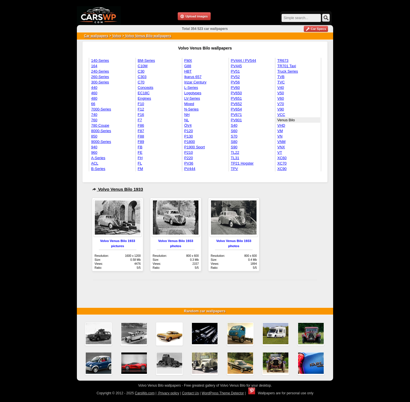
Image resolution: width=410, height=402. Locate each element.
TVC (281, 82)
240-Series (100, 71)
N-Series (191, 109)
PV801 (236, 120)
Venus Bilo (286, 120)
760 (94, 120)
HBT (188, 71)
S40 (234, 125)
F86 (141, 125)
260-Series (100, 77)
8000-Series (101, 131)
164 (94, 66)
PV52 (235, 77)
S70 (234, 136)
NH (187, 114)
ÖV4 (188, 125)
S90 (234, 147)
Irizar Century (195, 82)
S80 (234, 142)
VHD (281, 125)
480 (94, 98)
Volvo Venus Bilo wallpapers (147, 36)
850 (94, 136)
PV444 (189, 169)
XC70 (282, 163)
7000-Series (101, 109)
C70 (141, 82)
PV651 (236, 98)
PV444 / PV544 (243, 60)
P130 (188, 136)
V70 (280, 104)
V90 (280, 109)
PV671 (236, 114)
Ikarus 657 (193, 77)
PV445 (236, 66)
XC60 (282, 158)
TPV (234, 169)
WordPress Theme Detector (223, 393)
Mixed (189, 104)
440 (94, 87)
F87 (141, 131)
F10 (141, 104)
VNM (281, 142)
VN (279, 136)
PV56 (235, 82)
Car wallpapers (96, 36)
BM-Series (146, 60)
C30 (141, 71)
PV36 (188, 163)
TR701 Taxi (286, 66)
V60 (280, 98)
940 (94, 147)
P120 (188, 131)
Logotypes (192, 93)
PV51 (235, 71)
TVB (280, 77)
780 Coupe (100, 125)
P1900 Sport (194, 147)
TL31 (235, 158)
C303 (142, 77)
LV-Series (192, 98)
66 (93, 104)
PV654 (236, 109)
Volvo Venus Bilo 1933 (117, 189)
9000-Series (101, 142)
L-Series (191, 87)
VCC (281, 114)
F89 (141, 142)
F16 (141, 114)
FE (140, 152)
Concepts (145, 87)
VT (279, 152)
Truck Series (287, 71)
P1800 (189, 142)
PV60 (235, 87)
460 (94, 93)
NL (186, 120)
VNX (281, 147)
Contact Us (190, 393)
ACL (94, 163)
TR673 (282, 60)
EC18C (144, 93)
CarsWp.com (145, 393)
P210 (188, 152)
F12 (141, 109)
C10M (143, 66)
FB (140, 147)
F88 (141, 136)
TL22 (235, 152)
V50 (280, 93)
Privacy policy (168, 393)
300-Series (100, 82)
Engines (144, 98)
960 (94, 152)
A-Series (98, 158)
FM (140, 169)
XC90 (282, 169)
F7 (140, 120)
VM (280, 131)
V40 (280, 87)
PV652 (236, 104)
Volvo (116, 36)
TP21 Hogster (242, 163)
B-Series (98, 169)
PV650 (236, 93)
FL (140, 163)
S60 (234, 131)
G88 (187, 66)
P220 (188, 158)
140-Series (100, 60)
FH (140, 158)
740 (94, 114)
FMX (188, 60)
